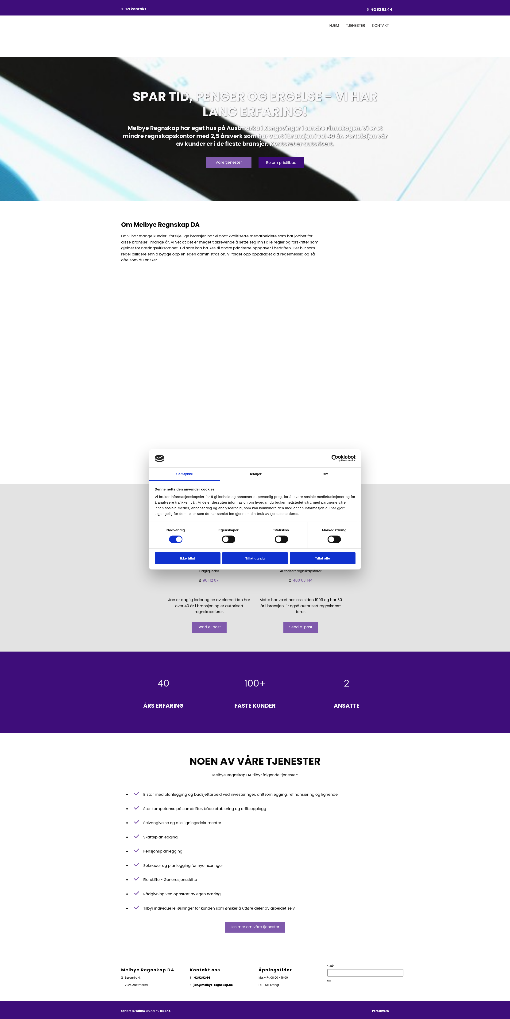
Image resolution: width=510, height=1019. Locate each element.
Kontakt (380, 25)
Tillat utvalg (255, 558)
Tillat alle (322, 558)
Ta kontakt (135, 9)
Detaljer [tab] (255, 474)
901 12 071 (211, 580)
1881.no (165, 1011)
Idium (140, 1011)
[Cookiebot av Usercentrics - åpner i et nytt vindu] (334, 458)
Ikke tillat (187, 558)
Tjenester (355, 25)
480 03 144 (303, 580)
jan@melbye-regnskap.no (213, 985)
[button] (228, 162)
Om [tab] (325, 474)
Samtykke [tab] (184, 474)
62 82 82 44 (381, 9)
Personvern (380, 1011)
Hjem (334, 25)
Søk (330, 966)
